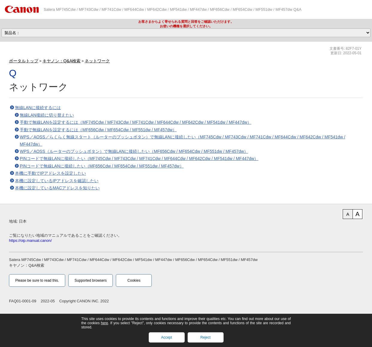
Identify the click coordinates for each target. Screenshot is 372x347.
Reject (205, 337)
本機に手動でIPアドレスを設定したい (50, 173)
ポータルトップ (23, 60)
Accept (166, 337)
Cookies (133, 280)
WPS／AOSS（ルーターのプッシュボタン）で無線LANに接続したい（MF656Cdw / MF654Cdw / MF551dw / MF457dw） (134, 151)
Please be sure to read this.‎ (37, 280)
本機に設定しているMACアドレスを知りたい (57, 187)
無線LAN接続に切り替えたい (47, 115)
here (104, 323)
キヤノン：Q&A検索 (61, 60)
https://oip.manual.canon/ (30, 240)
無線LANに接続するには (38, 107)
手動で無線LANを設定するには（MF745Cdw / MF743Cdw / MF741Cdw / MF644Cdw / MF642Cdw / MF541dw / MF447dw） (135, 122)
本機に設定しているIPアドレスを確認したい (56, 180)
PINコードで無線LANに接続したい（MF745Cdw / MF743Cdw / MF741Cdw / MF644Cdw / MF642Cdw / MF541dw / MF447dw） (139, 158)
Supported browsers (91, 280)
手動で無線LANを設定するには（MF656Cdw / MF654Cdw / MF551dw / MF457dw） (98, 129)
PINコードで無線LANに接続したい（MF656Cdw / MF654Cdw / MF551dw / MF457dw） (102, 166)
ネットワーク (97, 60)
